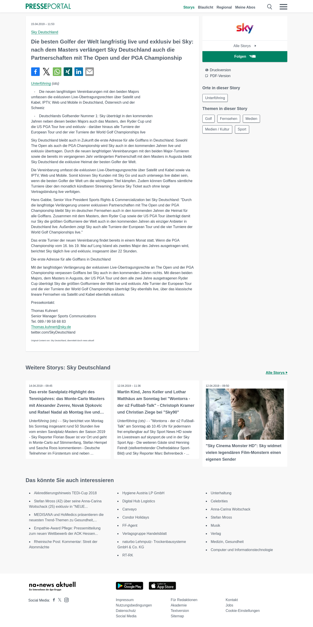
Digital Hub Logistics (138, 501)
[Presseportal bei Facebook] (52, 600)
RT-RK (127, 555)
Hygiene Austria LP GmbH (143, 493)
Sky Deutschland (44, 32)
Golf (208, 119)
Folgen (244, 56)
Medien (252, 119)
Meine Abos (245, 7)
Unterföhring (41, 83)
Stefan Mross (221, 517)
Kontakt (232, 600)
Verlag (216, 533)
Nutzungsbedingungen (134, 605)
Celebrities (219, 501)
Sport (242, 130)
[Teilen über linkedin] (78, 71)
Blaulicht (205, 7)
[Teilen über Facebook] (35, 71)
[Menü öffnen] (283, 7)
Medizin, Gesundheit (227, 542)
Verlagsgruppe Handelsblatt (144, 533)
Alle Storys (245, 46)
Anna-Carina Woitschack (230, 509)
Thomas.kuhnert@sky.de (51, 327)
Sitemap (177, 616)
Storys (189, 7)
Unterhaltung (221, 493)
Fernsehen (229, 119)
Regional (224, 7)
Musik (215, 525)
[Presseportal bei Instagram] (65, 600)
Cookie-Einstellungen (243, 611)
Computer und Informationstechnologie (242, 550)
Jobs (229, 605)
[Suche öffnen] (270, 7)
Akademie (179, 605)
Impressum (125, 600)
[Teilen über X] (46, 71)
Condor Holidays (135, 517)
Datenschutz (126, 611)
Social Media (126, 616)
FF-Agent (129, 525)
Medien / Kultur (217, 130)
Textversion (180, 611)
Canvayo (129, 509)
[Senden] (89, 71)
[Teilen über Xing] (68, 71)
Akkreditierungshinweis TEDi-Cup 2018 (65, 493)
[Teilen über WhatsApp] (57, 71)
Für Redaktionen (184, 600)
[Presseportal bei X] (58, 600)
